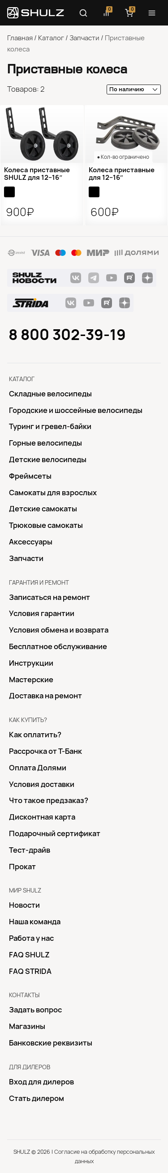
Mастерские (31, 679)
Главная (20, 38)
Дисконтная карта (42, 817)
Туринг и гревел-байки (50, 426)
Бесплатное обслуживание (58, 646)
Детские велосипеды (47, 459)
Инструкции (31, 663)
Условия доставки (41, 784)
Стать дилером (36, 1098)
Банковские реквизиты (50, 1043)
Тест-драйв (29, 850)
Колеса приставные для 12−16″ (122, 174)
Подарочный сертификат (54, 833)
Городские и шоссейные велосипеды (75, 410)
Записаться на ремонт (49, 597)
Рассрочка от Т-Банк (45, 751)
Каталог (51, 38)
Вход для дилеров (41, 1082)
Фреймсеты (30, 476)
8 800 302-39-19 (67, 334)
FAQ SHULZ (29, 955)
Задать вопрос (35, 1010)
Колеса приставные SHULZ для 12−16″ (37, 174)
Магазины (27, 1026)
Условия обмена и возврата (58, 630)
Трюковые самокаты (46, 525)
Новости (24, 905)
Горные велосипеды (45, 443)
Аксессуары (30, 542)
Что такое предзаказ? (48, 800)
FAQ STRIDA (30, 971)
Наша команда (34, 921)
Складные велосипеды (50, 394)
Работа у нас (31, 938)
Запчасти (84, 38)
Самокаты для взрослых (53, 492)
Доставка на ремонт (45, 696)
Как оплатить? (35, 735)
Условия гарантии (41, 613)
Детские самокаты (43, 509)
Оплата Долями (37, 768)
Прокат (22, 866)
